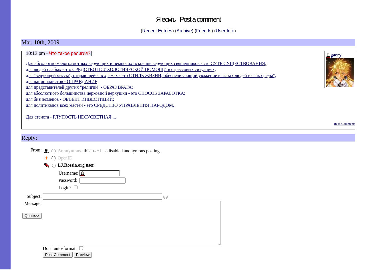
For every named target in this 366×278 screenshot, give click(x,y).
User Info (225, 30)
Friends (203, 30)
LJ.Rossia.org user (78, 165)
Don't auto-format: (62, 257)
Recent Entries (157, 30)
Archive (184, 30)
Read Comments (344, 123)
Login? (68, 187)
